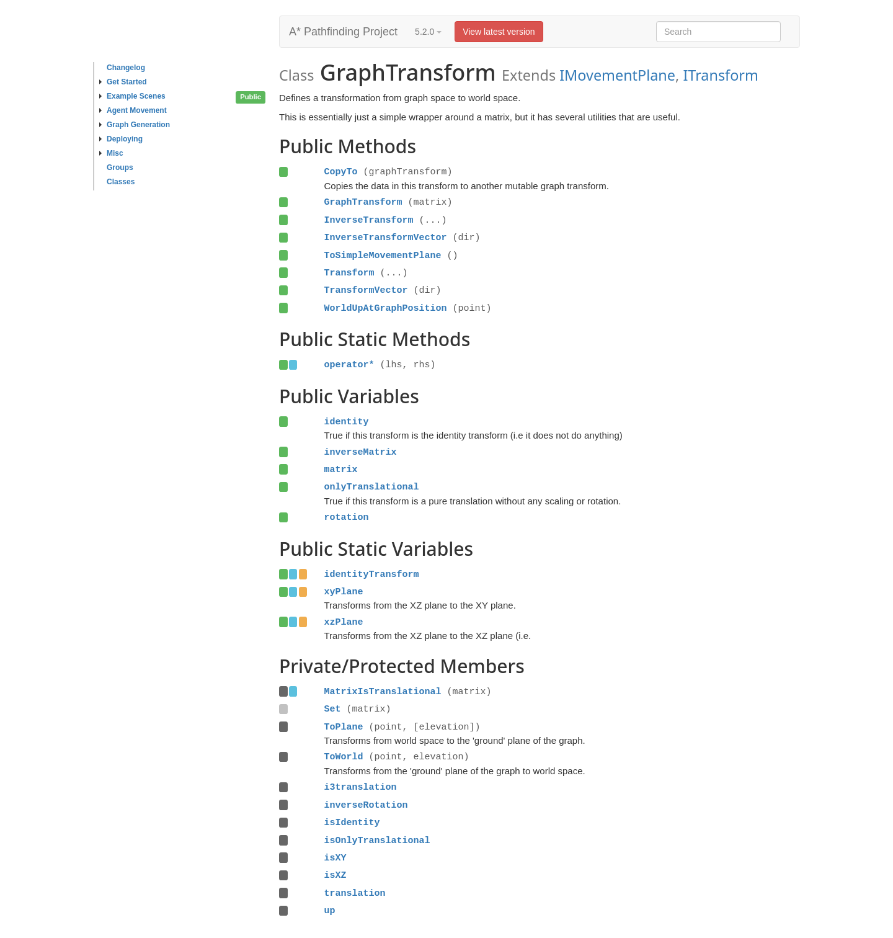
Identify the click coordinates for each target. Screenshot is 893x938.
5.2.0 (428, 32)
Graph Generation (134, 124)
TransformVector (365, 290)
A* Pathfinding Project (343, 31)
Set (332, 709)
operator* (349, 365)
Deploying (121, 139)
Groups (120, 167)
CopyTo (340, 172)
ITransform (720, 75)
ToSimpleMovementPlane (382, 255)
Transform (349, 273)
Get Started (123, 82)
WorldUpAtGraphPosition (385, 308)
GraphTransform (363, 202)
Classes (121, 181)
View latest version (499, 32)
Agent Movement (133, 110)
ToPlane (343, 727)
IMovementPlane (617, 75)
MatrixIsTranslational (382, 692)
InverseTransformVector (385, 237)
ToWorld (343, 757)
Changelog (126, 67)
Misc (111, 153)
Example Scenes (132, 96)
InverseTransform (368, 220)
